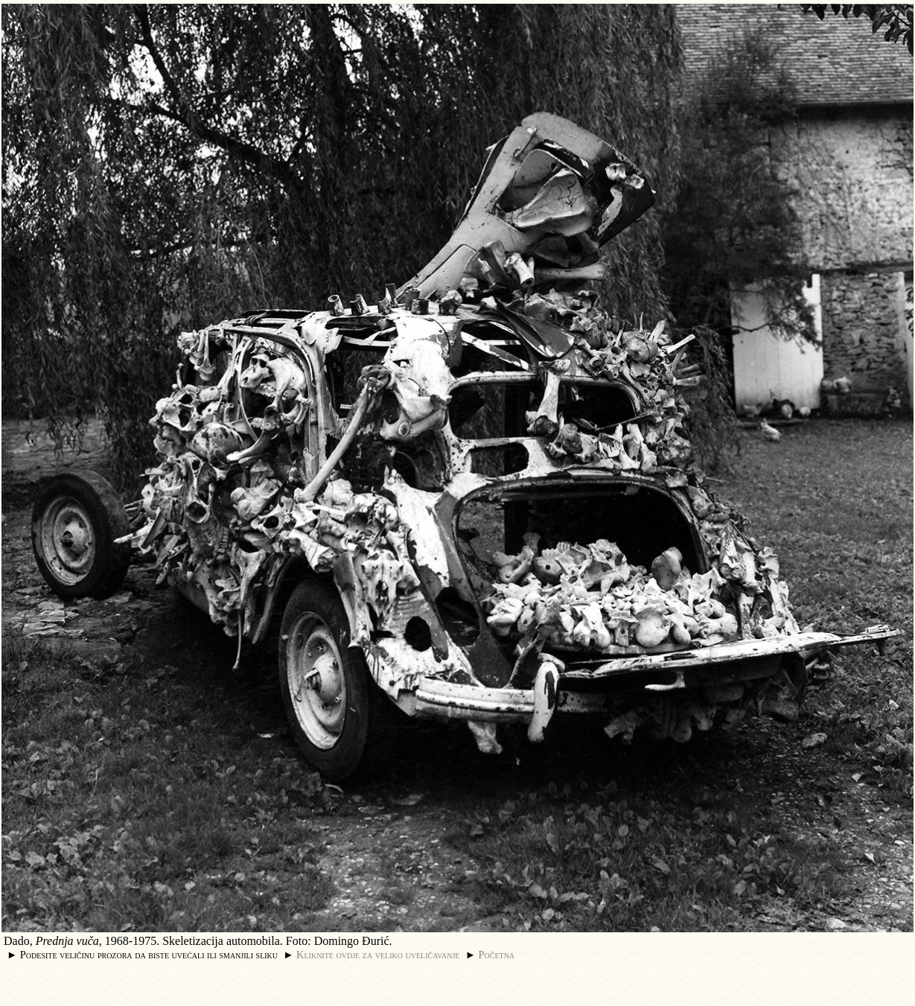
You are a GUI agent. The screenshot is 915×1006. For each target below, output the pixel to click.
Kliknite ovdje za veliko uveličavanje (377, 955)
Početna (497, 955)
